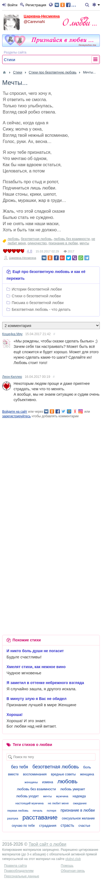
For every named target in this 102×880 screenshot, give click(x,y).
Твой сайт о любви (47, 844)
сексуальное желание (78, 818)
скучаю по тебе (23, 826)
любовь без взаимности (71, 239)
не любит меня (58, 803)
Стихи (9, 59)
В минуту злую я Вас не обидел (37, 698)
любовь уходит (27, 796)
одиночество (37, 243)
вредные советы (63, 774)
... (65, 4)
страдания (47, 826)
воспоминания (35, 774)
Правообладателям (18, 871)
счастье (84, 826)
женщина (87, 774)
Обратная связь (73, 871)
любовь (13, 239)
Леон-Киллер (12, 377)
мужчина (62, 796)
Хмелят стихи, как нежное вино (36, 667)
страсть (67, 825)
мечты (84, 243)
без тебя (19, 767)
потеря (51, 810)
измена (47, 782)
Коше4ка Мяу (12, 334)
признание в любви (63, 243)
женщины (31, 782)
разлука (12, 818)
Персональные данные (21, 876)
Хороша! (15, 714)
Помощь (67, 866)
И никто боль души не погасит (35, 651)
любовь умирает (72, 789)
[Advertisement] (51, 469)
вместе (13, 774)
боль (87, 767)
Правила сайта (15, 866)
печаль (37, 810)
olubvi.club (73, 859)
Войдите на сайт (14, 412)
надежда (79, 796)
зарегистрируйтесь (16, 416)
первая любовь (18, 810)
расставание (40, 817)
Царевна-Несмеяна (42, 16)
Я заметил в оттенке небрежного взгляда (45, 683)
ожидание (79, 803)
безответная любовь (36, 239)
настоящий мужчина (29, 803)
